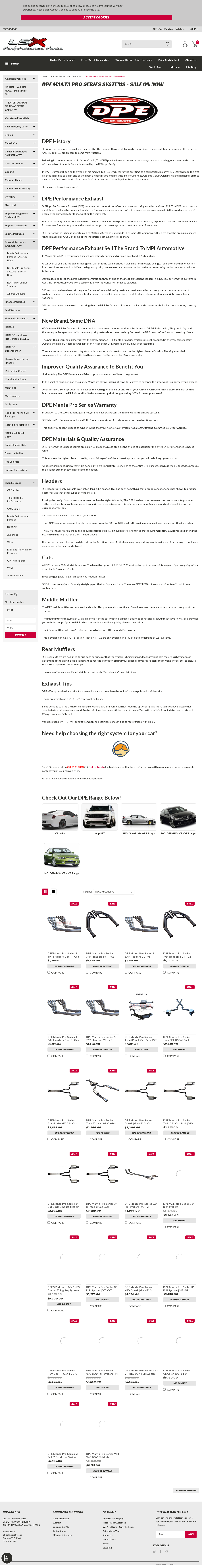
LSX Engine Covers (15, 363)
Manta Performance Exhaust (17, 510)
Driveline (10, 189)
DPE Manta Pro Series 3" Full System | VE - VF (178, 1281)
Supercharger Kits (15, 437)
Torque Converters (16, 462)
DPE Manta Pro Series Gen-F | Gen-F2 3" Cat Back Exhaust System (138, 1114)
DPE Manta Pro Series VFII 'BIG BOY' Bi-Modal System (102, 1448)
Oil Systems (12, 397)
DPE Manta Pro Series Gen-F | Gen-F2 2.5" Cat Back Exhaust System (62, 1114)
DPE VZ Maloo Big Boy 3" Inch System (178, 1198)
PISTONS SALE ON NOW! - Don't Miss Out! (16, 83)
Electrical (10, 197)
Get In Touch (156, 59)
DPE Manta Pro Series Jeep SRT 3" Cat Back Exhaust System (176, 1031)
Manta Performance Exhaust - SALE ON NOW (17, 249)
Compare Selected (186, 1483)
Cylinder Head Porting (17, 181)
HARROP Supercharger (13, 341)
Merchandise (12, 388)
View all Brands (15, 568)
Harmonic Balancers (16, 311)
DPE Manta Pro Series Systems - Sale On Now (18, 264)
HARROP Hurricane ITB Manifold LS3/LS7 (17, 329)
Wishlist (181, 21)
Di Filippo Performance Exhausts (19, 544)
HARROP (12, 519)
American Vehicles (15, 71)
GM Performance (16, 553)
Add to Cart (141, 1042)
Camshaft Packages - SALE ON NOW (16, 146)
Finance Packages (15, 294)
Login (56, 1519)
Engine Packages (14, 226)
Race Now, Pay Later (16, 119)
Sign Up (65, 1519)
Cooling (9, 164)
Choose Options (64, 959)
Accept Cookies (148, 8)
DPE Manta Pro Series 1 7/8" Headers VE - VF (100, 1031)
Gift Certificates (163, 21)
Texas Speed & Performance (15, 492)
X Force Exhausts (16, 286)
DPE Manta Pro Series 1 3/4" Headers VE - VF (139, 947)
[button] (20, 602)
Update (20, 627)
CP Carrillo (13, 482)
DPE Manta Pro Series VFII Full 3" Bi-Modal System (63, 1448)
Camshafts (11, 135)
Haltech (9, 319)
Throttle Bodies (14, 445)
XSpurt (10, 534)
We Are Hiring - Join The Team (133, 52)
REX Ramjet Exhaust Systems (17, 277)
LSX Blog (191, 59)
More (175, 59)
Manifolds (10, 380)
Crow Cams (13, 501)
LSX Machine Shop (15, 371)
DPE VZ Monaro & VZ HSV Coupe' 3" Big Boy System (63, 1281)
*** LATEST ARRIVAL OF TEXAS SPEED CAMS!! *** (16, 99)
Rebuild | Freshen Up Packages (17, 407)
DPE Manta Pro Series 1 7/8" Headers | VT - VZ (178, 947)
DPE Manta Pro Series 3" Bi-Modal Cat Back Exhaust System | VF (101, 1198)
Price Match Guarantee (95, 52)
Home (44, 69)
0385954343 (10, 21)
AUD (194, 21)
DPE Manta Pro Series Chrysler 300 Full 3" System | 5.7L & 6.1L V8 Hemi (177, 1364)
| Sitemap (40, 1559)
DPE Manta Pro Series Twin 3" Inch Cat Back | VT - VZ (140, 1031)
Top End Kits (12, 454)
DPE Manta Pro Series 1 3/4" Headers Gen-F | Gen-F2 (63, 947)
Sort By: (87, 884)
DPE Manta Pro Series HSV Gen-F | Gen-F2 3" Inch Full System (138, 1281)
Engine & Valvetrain (16, 218)
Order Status (59, 1523)
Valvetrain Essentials (17, 110)
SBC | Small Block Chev (14, 427)
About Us (191, 52)
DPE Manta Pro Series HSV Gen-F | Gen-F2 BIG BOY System (62, 1364)
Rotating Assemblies (17, 417)
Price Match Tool (168, 52)
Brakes (9, 127)
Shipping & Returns (62, 1527)
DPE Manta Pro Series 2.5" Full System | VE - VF (140, 1198)
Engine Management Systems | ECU (16, 208)
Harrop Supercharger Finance (17, 353)
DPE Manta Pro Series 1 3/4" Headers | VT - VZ (100, 947)
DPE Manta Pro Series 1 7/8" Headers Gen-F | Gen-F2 (63, 1031)
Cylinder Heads (13, 172)
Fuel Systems (12, 302)
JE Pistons (12, 527)
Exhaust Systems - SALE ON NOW (15, 236)
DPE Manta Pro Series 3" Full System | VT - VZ (101, 1281)
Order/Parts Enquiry (62, 52)
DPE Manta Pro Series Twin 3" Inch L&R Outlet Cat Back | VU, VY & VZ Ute (101, 1114)
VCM (10, 560)
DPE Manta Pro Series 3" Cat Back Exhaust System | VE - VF (63, 1198)
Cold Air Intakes (14, 156)
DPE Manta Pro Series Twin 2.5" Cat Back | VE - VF (178, 1114)
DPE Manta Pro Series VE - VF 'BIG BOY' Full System (140, 1364)
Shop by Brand (13, 475)
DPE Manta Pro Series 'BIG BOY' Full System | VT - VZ (102, 1364)
